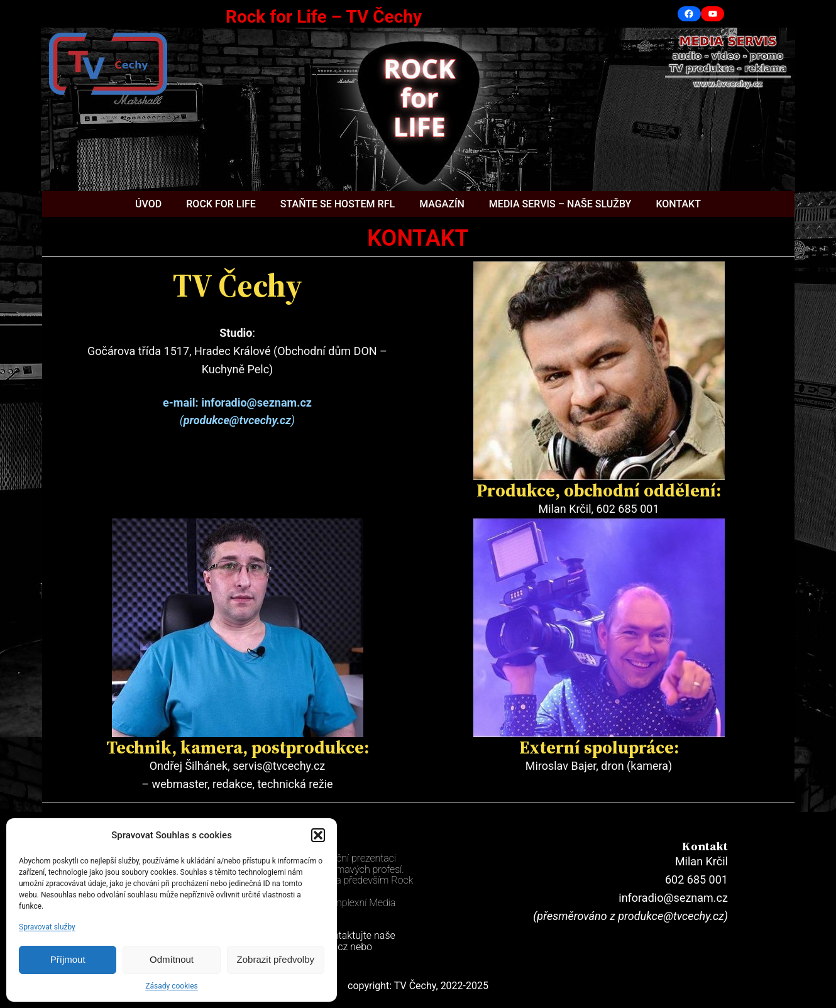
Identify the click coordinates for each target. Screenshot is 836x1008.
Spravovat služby (47, 927)
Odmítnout (172, 959)
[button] (318, 835)
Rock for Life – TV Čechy (324, 16)
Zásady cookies (171, 986)
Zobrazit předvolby (275, 959)
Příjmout (67, 959)
